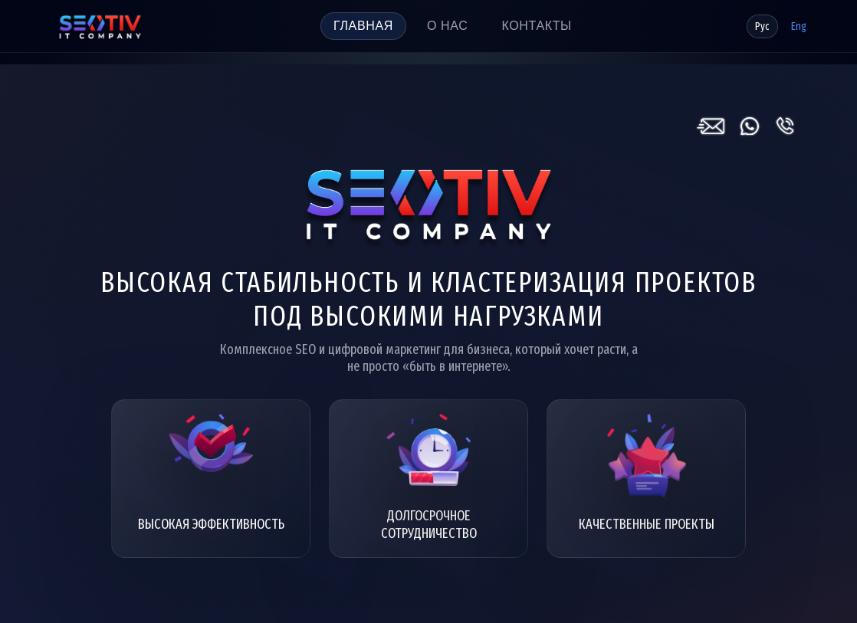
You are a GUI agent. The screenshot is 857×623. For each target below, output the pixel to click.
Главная (363, 25)
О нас (447, 25)
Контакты (536, 25)
